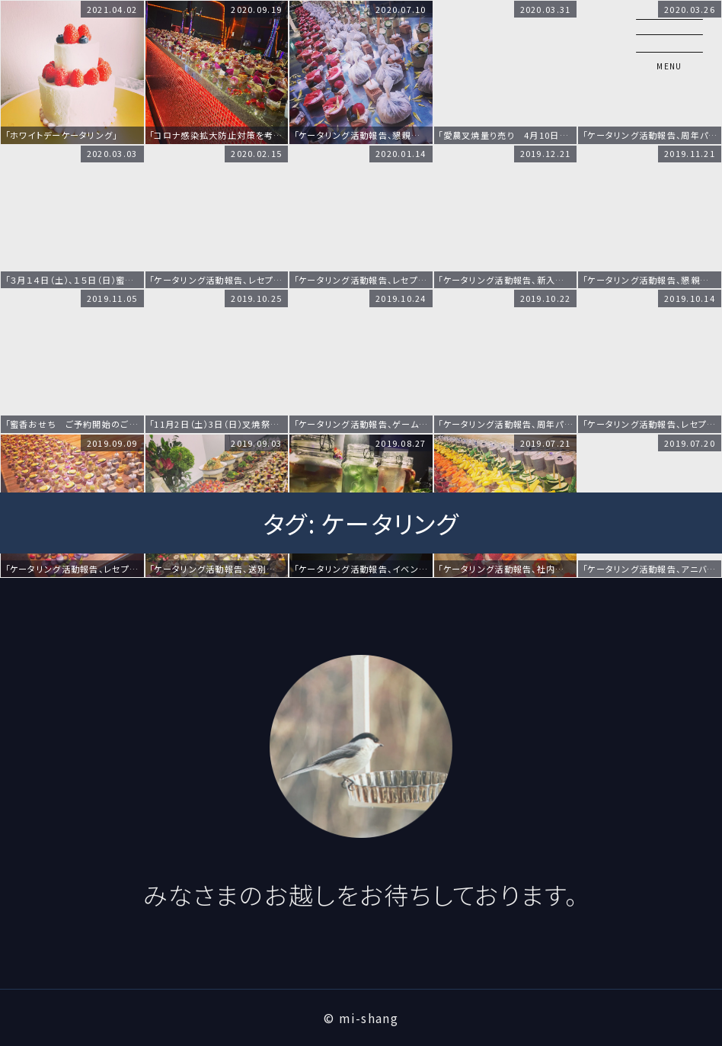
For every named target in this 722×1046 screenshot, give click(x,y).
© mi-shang (361, 1018)
